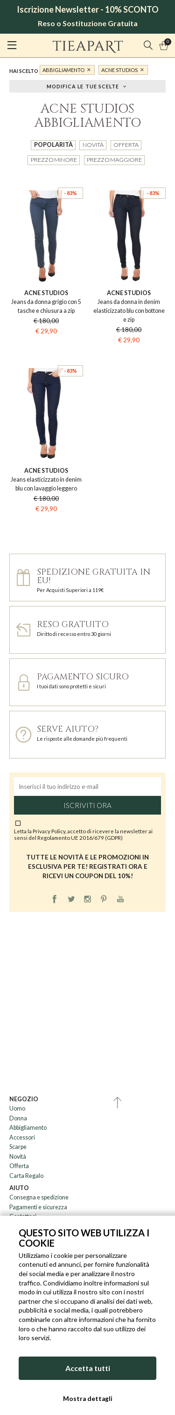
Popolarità (53, 144)
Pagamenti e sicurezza (38, 1207)
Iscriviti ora (87, 805)
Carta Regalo (26, 1175)
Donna (18, 1118)
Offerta (126, 144)
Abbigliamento (63, 70)
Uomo (17, 1108)
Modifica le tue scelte (83, 86)
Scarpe (18, 1146)
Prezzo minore (54, 159)
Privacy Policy (49, 831)
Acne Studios (119, 70)
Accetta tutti (87, 1368)
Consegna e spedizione (39, 1197)
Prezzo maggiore (114, 159)
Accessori (22, 1137)
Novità (93, 144)
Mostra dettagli (87, 1398)
